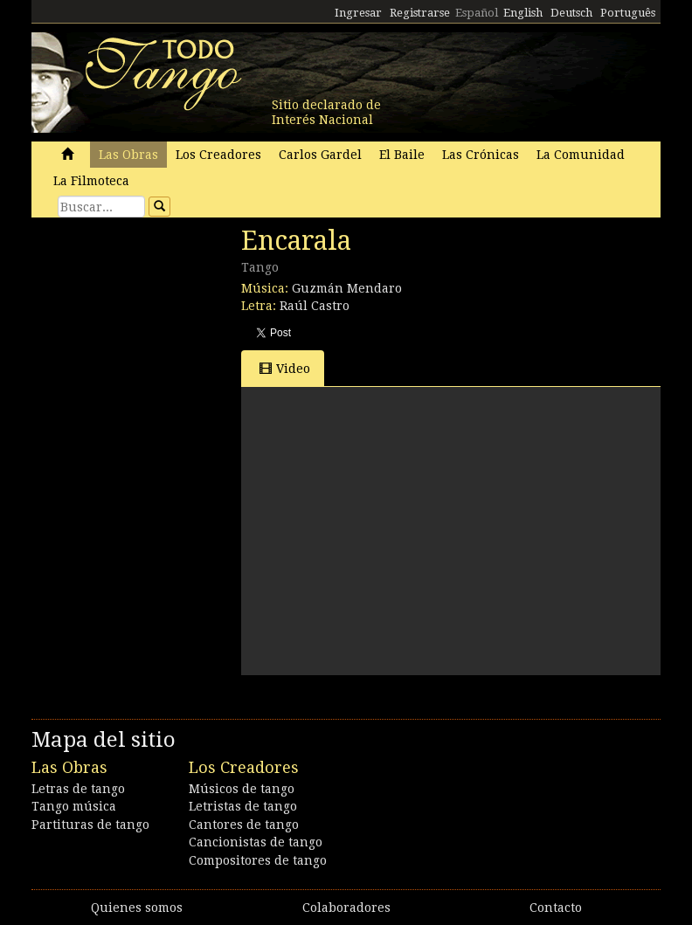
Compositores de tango (258, 860)
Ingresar (358, 12)
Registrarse (420, 12)
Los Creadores (218, 155)
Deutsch (571, 12)
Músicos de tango (241, 789)
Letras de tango (78, 789)
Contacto (555, 908)
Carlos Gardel (320, 155)
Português (627, 12)
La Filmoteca (91, 181)
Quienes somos (137, 908)
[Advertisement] (162, 345)
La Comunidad (580, 155)
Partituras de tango (90, 825)
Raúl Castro (314, 306)
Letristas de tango (243, 806)
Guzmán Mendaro (347, 288)
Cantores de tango (244, 825)
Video (285, 368)
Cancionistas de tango (255, 842)
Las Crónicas (480, 155)
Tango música (73, 806)
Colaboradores (346, 908)
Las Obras (128, 155)
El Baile (402, 155)
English (523, 12)
